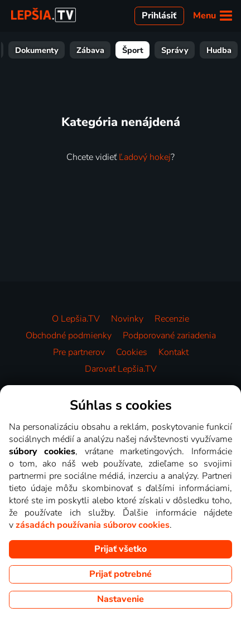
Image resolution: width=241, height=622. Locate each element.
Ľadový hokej (145, 157)
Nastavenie (120, 599)
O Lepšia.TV (76, 319)
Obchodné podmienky (69, 335)
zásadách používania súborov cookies (93, 525)
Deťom (145, 50)
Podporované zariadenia (169, 335)
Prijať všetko (120, 549)
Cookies (131, 352)
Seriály (101, 50)
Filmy (59, 50)
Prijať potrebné (120, 574)
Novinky (127, 319)
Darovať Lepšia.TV (121, 369)
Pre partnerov (79, 352)
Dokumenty (197, 50)
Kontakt (173, 352)
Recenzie (172, 319)
